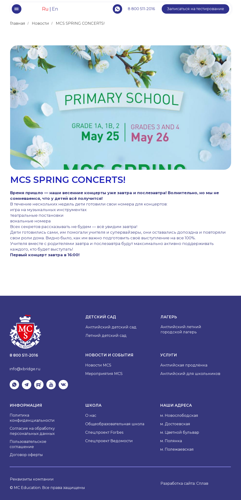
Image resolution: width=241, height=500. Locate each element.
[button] (195, 9)
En (55, 9)
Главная (17, 23)
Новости (40, 23)
